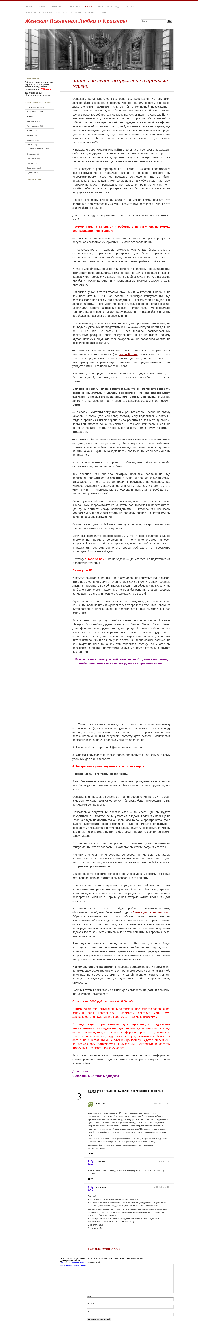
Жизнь (29, 131)
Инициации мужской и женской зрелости (46, 12)
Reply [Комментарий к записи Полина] (90, 1178)
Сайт (89, 1311)
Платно (88, 7)
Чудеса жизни (32, 173)
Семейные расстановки (82, 12)
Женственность (33, 126)
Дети (29, 117)
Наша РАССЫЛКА (58, 7)
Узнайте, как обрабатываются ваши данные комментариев (73, 1264)
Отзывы (102, 12)
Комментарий (94, 1262)
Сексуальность (33, 168)
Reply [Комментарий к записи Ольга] (90, 1153)
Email (90, 1304)
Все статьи (132, 7)
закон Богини (128, 354)
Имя (89, 1296)
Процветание (32, 163)
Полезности (31, 159)
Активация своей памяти (150, 912)
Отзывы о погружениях (38, 148)
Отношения (31, 154)
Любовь (30, 135)
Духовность (31, 121)
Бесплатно (75, 7)
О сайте (42, 7)
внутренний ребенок (35, 112)
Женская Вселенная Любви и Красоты (76, 20)
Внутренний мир (33, 107)
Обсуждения (32, 140)
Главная (30, 7)
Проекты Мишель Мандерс (109, 7)
